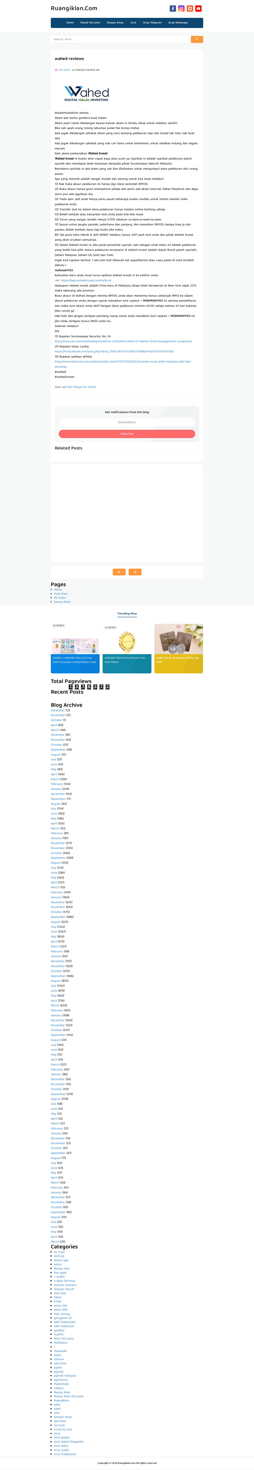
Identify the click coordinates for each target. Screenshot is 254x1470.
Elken (58, 1298)
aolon (58, 1265)
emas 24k (60, 1306)
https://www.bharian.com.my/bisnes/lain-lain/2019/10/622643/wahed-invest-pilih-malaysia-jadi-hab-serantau (123, 365)
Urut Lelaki (61, 1451)
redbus (59, 1389)
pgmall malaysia (65, 1376)
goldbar (59, 1331)
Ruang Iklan (62, 1393)
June (54, 765)
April (54, 726)
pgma (58, 1368)
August (56, 755)
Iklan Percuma (64, 1339)
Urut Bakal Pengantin (69, 1442)
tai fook (59, 1426)
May (53, 770)
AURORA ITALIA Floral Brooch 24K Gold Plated (125, 660)
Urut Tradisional (65, 1455)
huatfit (59, 1335)
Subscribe (127, 434)
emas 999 (60, 1310)
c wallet (59, 1277)
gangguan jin (63, 1319)
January (56, 790)
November (58, 716)
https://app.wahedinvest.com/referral (86, 281)
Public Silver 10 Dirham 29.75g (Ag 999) (177, 660)
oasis (57, 1356)
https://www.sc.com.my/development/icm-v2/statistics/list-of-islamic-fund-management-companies (123, 342)
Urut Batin (61, 1447)
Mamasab (60, 1352)
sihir (57, 1414)
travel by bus (63, 1430)
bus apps (60, 1273)
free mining (62, 1315)
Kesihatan (60, 1343)
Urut (57, 1434)
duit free (60, 1294)
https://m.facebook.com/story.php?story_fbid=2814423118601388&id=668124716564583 (114, 352)
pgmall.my (61, 1380)
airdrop (59, 1257)
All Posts (60, 598)
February (57, 785)
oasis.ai (59, 1360)
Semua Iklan (62, 603)
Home (70, 22)
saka (57, 1405)
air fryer (59, 1253)
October (56, 721)
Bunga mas (61, 1269)
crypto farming (64, 1281)
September (58, 750)
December (58, 711)
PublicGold (61, 1385)
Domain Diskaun (65, 1286)
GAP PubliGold (64, 1327)
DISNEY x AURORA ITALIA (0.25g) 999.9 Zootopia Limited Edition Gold (72, 662)
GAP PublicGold (64, 1323)
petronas (60, 1364)
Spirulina (60, 1422)
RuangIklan (61, 1401)
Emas (57, 1302)
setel (57, 1409)
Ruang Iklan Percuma (68, 1397)
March (55, 731)
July (53, 760)
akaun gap (61, 1261)
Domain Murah (64, 1290)
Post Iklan (61, 594)
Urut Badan (62, 1438)
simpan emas (63, 1418)
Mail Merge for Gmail (81, 388)
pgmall (58, 1372)
